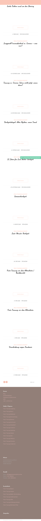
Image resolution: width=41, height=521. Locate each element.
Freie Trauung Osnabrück (9, 444)
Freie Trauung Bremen (8, 419)
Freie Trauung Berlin (8, 411)
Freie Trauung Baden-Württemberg (12, 494)
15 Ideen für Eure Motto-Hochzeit (20, 159)
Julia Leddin (25, 34)
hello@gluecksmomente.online (14, 474)
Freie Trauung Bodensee (9, 414)
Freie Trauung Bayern (8, 488)
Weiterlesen (20, 27)
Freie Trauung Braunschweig (10, 416)
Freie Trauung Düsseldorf (9, 425)
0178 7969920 (10, 476)
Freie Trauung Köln (8, 435)
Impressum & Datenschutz (9, 397)
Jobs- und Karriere (7, 401)
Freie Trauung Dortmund (9, 422)
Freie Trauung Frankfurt (9, 427)
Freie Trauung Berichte (20, 41)
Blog (4, 393)
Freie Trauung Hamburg (9, 430)
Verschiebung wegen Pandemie (20, 347)
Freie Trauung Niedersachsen (10, 496)
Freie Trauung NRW (8, 499)
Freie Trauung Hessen (8, 433)
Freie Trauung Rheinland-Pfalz (10, 505)
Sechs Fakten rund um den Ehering (20, 6)
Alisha (26, 224)
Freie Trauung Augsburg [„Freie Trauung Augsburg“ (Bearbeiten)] (9, 408)
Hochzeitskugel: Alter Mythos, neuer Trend (20, 122)
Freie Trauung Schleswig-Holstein (11, 502)
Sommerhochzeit (20, 196)
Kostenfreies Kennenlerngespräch (30, 157)
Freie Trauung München (9, 441)
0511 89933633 (12, 478)
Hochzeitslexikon (7, 395)
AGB (4, 399)
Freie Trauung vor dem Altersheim (20, 310)
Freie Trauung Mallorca (8, 438)
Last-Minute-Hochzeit (20, 233)
